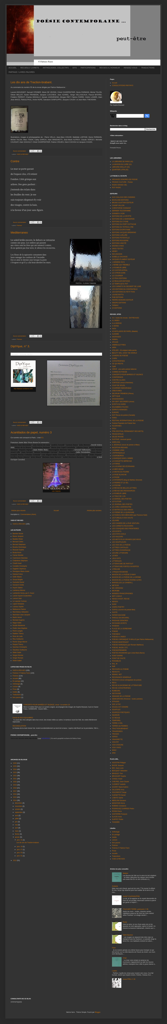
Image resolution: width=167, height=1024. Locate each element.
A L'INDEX (115, 320)
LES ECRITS (116, 531)
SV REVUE (116, 718)
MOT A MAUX (117, 596)
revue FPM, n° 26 (129, 979)
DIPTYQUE (116, 396)
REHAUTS (116, 672)
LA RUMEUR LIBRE (119, 268)
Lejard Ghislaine (18, 604)
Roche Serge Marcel (20, 642)
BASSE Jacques (118, 765)
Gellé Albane (17, 577)
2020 (15, 782)
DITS (74, 68)
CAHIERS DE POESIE (120, 356)
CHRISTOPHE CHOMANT (121, 208)
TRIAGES (115, 734)
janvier (17, 837)
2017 (15, 791)
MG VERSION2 (117, 588)
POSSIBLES (116, 661)
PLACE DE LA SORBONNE (122, 629)
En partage (16, 681)
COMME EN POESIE (119, 372)
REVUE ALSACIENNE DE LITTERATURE (127, 685)
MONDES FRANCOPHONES (122, 593)
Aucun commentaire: (20, 151)
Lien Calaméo (56, 491)
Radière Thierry (18, 633)
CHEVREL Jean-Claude (120, 782)
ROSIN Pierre (117, 811)
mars (17, 831)
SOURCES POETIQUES (121, 712)
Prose (15, 689)
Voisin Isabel (17, 661)
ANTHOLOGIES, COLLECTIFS (56, 68)
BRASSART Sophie (119, 776)
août (17, 815)
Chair (125, 958)
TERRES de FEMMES (120, 726)
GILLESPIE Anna (118, 790)
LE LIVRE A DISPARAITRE (121, 507)
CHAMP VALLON (118, 205)
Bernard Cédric (18, 542)
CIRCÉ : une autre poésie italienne (124, 369)
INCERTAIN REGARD (120, 448)
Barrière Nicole (18, 534)
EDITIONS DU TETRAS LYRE (122, 227)
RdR (113, 666)
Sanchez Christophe (20, 647)
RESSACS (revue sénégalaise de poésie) (126, 680)
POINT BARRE (117, 656)
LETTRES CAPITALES (120, 547)
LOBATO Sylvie (117, 798)
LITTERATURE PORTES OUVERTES (125, 566)
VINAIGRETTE (117, 739)
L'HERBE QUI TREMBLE (121, 265)
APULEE (115, 342)
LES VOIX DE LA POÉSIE (121, 545)
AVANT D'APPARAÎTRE (131, 896)
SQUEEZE (116, 715)
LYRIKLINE (116, 569)
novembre (19, 806)
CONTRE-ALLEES (118, 380)
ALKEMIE (115, 334)
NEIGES (115, 602)
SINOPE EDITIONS (119, 303)
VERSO (115, 737)
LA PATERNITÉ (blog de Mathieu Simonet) (127, 480)
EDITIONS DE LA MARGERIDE (123, 219)
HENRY (115, 251)
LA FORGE (116, 464)
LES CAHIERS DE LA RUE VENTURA (125, 523)
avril (16, 828)
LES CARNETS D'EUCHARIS (122, 526)
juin (16, 822)
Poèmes (19, 225)
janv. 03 (20, 853)
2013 (15, 860)
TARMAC (115, 305)
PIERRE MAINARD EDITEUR (122, 300)
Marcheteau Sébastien (20, 612)
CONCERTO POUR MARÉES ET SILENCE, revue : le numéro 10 (46, 705)
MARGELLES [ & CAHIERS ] (122, 583)
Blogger (97, 1012)
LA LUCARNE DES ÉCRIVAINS (123, 466)
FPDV (114, 429)
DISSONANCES (118, 399)
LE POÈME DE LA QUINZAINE (123, 512)
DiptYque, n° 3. (20, 346)
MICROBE (115, 591)
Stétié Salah (17, 652)
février (17, 834)
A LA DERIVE (117, 323)
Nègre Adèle (17, 623)
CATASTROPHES (118, 361)
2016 (15, 794)
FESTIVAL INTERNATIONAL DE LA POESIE (128, 420)
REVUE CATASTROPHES (121, 688)
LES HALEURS (117, 537)
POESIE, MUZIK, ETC (120, 648)
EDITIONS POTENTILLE (121, 238)
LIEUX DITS (116, 558)
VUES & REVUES (22, 154)
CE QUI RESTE (117, 364)
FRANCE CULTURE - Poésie (122, 182)
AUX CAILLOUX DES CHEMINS (123, 197)
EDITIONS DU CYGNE (120, 222)
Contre (15, 161)
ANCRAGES (116, 337)
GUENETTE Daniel (119, 795)
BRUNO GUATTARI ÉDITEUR (122, 203)
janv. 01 (20, 856)
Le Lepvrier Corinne (20, 601)
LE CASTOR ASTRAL (120, 270)
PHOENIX (115, 626)
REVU (114, 683)
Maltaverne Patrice (19, 609)
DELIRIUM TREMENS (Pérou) (122, 393)
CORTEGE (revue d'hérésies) (122, 383)
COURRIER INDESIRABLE (121, 388)
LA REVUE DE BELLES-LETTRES (124, 488)
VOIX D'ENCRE (117, 745)
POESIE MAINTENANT (120, 642)
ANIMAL (115, 339)
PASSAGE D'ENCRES (120, 620)
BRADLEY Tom (117, 773)
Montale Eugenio (19, 620)
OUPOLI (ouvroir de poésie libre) (123, 610)
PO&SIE (115, 631)
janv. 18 (20, 846)
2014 (15, 800)
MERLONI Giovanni (119, 800)
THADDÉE (116, 822)
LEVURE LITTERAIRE (120, 553)
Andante (115, 886)
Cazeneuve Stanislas (20, 558)
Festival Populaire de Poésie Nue (123, 423)
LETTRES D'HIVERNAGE (121, 550)
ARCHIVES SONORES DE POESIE (125, 179)
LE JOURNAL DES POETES (122, 504)
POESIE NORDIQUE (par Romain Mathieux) (128, 645)
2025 (15, 766)
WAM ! (114, 750)
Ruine (125, 922)
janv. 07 (20, 850)
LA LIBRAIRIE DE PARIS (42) (122, 161)
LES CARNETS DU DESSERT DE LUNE (126, 286)
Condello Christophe (20, 566)
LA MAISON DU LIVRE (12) (122, 164)
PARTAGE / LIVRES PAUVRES (22, 72)
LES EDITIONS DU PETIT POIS (123, 292)
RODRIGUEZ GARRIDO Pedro (123, 809)
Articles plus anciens (94, 510)
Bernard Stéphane (19, 544)
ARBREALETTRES (119, 345)
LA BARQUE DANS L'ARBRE (122, 458)
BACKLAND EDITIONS (120, 200)
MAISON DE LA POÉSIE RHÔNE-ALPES (126, 580)
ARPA (114, 347)
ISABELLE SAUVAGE (120, 257)
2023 (15, 772)
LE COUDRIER (117, 276)
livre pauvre (17, 697)
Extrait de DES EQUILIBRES (23, 718)
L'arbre (114, 971)
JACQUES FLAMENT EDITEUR (123, 259)
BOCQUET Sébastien (119, 771)
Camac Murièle (18, 555)
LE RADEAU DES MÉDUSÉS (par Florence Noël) (129, 515)
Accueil (56, 510)
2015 (15, 797)
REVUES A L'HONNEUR (109, 68)
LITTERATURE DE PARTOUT (122, 564)
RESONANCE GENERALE (121, 677)
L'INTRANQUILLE (118, 453)
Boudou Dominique (19, 547)
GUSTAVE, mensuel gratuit (121, 439)
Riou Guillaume (18, 639)
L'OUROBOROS (118, 456)
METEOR (115, 585)
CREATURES (117, 391)
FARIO (114, 418)
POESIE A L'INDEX (119, 637)
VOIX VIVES (116, 747)
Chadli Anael (17, 563)
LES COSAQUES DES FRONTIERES (125, 528)
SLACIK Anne (117, 817)
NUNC (114, 604)
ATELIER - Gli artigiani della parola (124, 350)
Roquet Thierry (18, 644)
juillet (17, 818)
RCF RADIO (116, 187)
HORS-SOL (116, 442)
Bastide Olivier (18, 539)
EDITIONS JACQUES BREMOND (124, 232)
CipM (114, 366)
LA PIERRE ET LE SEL (120, 483)
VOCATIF (115, 742)
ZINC (114, 753)
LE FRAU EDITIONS (119, 278)
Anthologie (16, 684)
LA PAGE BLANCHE (119, 475)
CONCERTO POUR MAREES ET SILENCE (127, 374)
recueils (15, 678)
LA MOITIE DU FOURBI (120, 472)
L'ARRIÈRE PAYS (118, 262)
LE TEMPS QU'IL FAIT (120, 284)
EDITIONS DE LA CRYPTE (121, 216)
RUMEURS (116, 691)
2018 (15, 788)
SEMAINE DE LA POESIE (121, 696)
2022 (15, 776)
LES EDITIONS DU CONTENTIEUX (125, 289)
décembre (19, 803)
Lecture (15, 686)
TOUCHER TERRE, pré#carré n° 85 (135, 909)
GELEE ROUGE (118, 437)
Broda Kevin (17, 552)
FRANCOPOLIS (117, 434)
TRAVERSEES (117, 731)
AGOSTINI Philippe (119, 763)
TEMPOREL (116, 720)
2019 (15, 785)
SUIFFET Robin (117, 819)
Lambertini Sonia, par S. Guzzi (23, 593)
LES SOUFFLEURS (119, 542)
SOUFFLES (116, 710)
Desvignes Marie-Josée (21, 571)
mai (16, 825)
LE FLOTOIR (116, 501)
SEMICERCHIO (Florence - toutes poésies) (127, 699)
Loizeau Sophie (18, 607)
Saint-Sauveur (128, 935)
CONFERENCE (117, 377)
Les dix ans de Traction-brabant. (31, 82)
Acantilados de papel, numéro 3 (31, 432)
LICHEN (115, 556)
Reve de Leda (18, 636)
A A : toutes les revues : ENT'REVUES (125, 318)
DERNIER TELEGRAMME (121, 211)
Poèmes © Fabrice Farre (21, 673)
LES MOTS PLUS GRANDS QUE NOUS (126, 539)
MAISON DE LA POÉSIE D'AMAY (124, 574)
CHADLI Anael (117, 779)
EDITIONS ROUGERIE (120, 240)
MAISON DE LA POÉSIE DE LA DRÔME (126, 577)
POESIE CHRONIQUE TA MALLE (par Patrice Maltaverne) (132, 639)
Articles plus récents (18, 510)
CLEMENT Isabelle (119, 784)
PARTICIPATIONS (88, 68)
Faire (114, 948)
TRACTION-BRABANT (120, 728)
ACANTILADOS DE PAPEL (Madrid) (125, 331)
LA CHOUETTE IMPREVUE (122, 461)
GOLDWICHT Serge (119, 792)
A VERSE (115, 326)
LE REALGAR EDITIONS (121, 281)
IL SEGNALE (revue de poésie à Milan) (126, 445)
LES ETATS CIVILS (119, 534)
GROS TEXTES (117, 249)
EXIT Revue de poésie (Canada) (123, 415)
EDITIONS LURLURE (119, 235)
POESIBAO (116, 634)
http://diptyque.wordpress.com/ (23, 388)
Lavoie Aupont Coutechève (22, 596)
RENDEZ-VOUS (130, 68)
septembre (19, 812)
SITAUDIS (115, 701)
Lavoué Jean (17, 598)
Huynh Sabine (18, 588)
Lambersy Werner (19, 590)
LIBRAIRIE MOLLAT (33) (121, 167)
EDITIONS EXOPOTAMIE (121, 230)
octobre (18, 809)
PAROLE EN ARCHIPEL (120, 618)
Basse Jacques (18, 536)
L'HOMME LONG (118, 450)
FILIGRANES (116, 426)
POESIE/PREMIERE (119, 650)
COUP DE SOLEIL (118, 385)
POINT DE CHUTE (118, 658)
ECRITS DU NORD (119, 404)
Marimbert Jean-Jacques (21, 615)
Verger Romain (18, 658)
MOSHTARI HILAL (118, 803)
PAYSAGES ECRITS (119, 623)
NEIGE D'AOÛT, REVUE (120, 599)
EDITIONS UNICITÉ (119, 243)
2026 (15, 763)
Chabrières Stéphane (20, 561)
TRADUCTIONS (148, 68)
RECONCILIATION (19, 726)
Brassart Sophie (18, 550)
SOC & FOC (116, 704)
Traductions (17, 695)
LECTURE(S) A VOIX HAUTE (122, 518)
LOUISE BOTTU (118, 295)
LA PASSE (115, 477)
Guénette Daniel (18, 582)
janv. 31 (20, 840)
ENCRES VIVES (118, 246)
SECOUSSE (116, 693)
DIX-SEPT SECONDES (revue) (123, 402)
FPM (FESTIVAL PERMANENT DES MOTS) (127, 431)
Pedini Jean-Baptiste (20, 628)
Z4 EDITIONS (117, 308)
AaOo (114, 328)
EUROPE (115, 412)
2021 (15, 779)
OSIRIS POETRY (118, 607)
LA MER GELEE (118, 469)
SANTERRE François (119, 814)
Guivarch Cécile (18, 585)
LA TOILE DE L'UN (118, 496)
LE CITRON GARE (118, 273)
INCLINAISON (117, 254)
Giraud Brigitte (18, 580)
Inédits (15, 692)
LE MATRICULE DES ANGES (122, 510)
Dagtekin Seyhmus (19, 569)
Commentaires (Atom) (28, 514)
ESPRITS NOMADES (119, 410)
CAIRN (114, 358)
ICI (42, 438)
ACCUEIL (12, 68)
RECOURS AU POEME (120, 669)
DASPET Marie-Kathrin (120, 787)
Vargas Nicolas (18, 655)
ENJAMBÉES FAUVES (120, 407)
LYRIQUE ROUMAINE (120, 572)
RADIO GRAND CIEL (119, 185)
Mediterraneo (19, 232)
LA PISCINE (116, 485)
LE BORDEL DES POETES (121, 499)
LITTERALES (117, 561)
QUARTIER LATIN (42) (120, 170)
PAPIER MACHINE (119, 615)
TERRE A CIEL (117, 723)
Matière (125, 873)
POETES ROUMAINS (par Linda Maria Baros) (128, 653)
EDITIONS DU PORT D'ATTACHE (124, 224)
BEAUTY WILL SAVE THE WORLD (124, 353)
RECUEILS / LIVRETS (29, 68)
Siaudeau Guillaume (20, 650)
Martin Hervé (17, 617)
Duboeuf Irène (18, 574)
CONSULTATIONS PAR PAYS (122, 85)
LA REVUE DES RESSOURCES (123, 491)
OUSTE (114, 612)
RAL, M (114, 664)
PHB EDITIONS (117, 297)
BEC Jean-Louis (118, 768)
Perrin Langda (18, 631)
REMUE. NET (117, 674)
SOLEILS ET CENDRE (120, 707)
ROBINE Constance (119, 806)
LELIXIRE (115, 520)
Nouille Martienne (19, 625)
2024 (15, 769)
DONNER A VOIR (118, 213)
